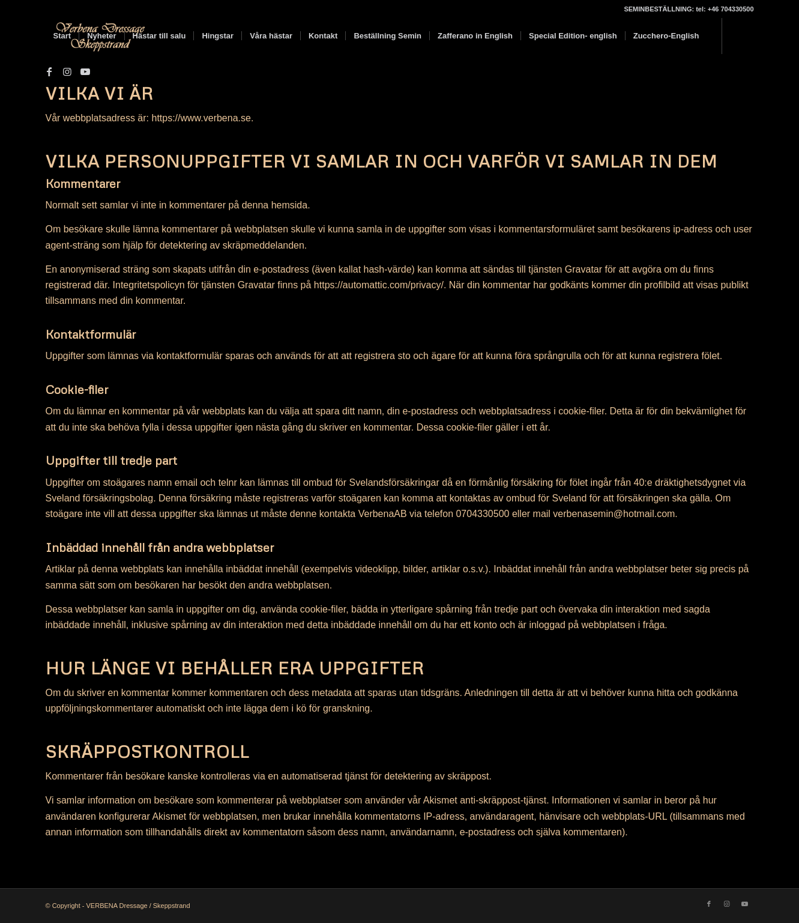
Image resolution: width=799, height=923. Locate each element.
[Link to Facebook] (49, 71)
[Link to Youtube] (85, 71)
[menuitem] (62, 36)
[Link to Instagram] (67, 71)
